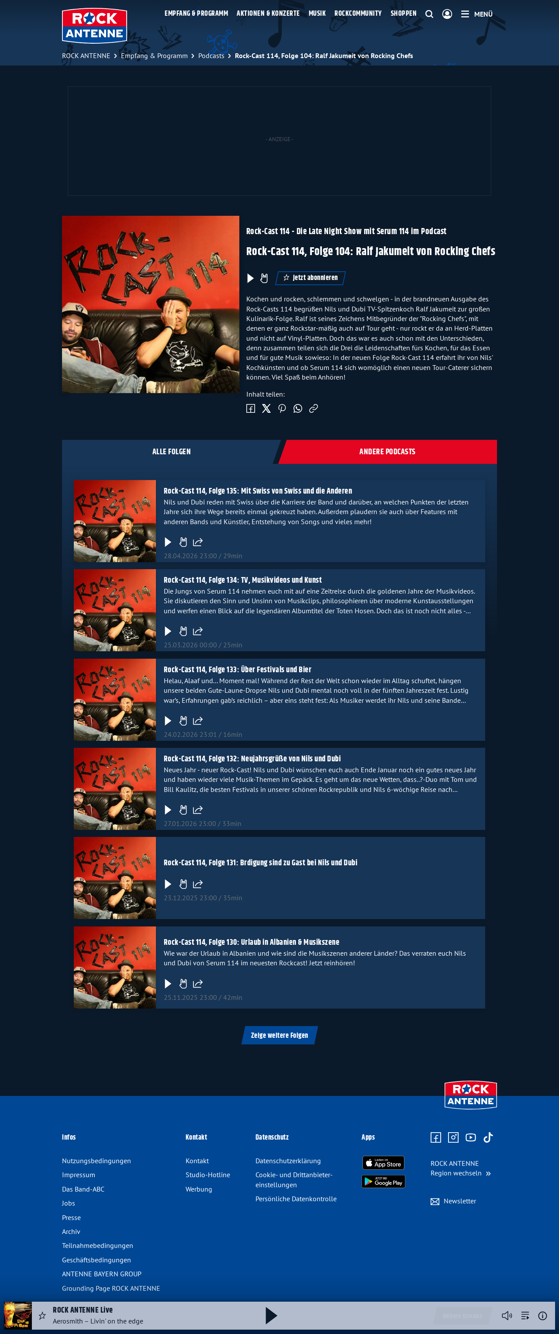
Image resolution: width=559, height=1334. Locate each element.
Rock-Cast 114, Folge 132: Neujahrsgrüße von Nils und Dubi (252, 759)
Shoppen (404, 13)
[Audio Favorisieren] (42, 1315)
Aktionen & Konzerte (268, 13)
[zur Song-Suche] (525, 1316)
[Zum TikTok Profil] (488, 1138)
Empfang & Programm (196, 13)
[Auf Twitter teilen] (266, 409)
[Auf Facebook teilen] (251, 409)
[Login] (447, 14)
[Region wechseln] (461, 1168)
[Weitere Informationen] (543, 1315)
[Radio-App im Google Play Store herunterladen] (383, 1181)
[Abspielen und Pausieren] (271, 1315)
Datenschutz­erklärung (288, 1160)
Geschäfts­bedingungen (96, 1259)
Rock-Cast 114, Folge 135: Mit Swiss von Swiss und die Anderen (258, 491)
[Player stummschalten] (507, 1315)
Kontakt (197, 1160)
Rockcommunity (358, 13)
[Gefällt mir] (183, 542)
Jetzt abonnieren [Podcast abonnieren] (310, 278)
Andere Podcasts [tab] (387, 452)
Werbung (199, 1189)
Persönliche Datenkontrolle (296, 1198)
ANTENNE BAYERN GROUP (101, 1273)
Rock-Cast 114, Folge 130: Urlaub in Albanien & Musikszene (252, 943)
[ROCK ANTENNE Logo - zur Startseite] (94, 26)
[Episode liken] (263, 278)
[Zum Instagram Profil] (453, 1138)
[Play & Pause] (249, 278)
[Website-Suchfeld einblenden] (429, 14)
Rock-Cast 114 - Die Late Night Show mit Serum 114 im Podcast (346, 231)
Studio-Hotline (208, 1174)
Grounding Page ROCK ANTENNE (111, 1288)
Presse (71, 1217)
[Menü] (477, 14)
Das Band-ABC (83, 1189)
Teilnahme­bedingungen (97, 1245)
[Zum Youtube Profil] (471, 1138)
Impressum (78, 1174)
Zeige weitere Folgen (279, 1035)
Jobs (68, 1203)
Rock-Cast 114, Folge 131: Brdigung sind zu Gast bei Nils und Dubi (261, 863)
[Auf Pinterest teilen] (282, 409)
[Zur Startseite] (471, 1110)
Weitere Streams (463, 1316)
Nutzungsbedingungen (96, 1160)
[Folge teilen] (197, 542)
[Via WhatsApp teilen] (298, 409)
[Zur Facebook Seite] (436, 1138)
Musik (317, 13)
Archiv (71, 1231)
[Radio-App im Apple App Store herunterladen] (383, 1163)
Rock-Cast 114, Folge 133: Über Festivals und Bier (238, 670)
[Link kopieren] (313, 409)
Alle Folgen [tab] (171, 452)
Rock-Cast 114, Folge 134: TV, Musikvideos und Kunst (243, 580)
